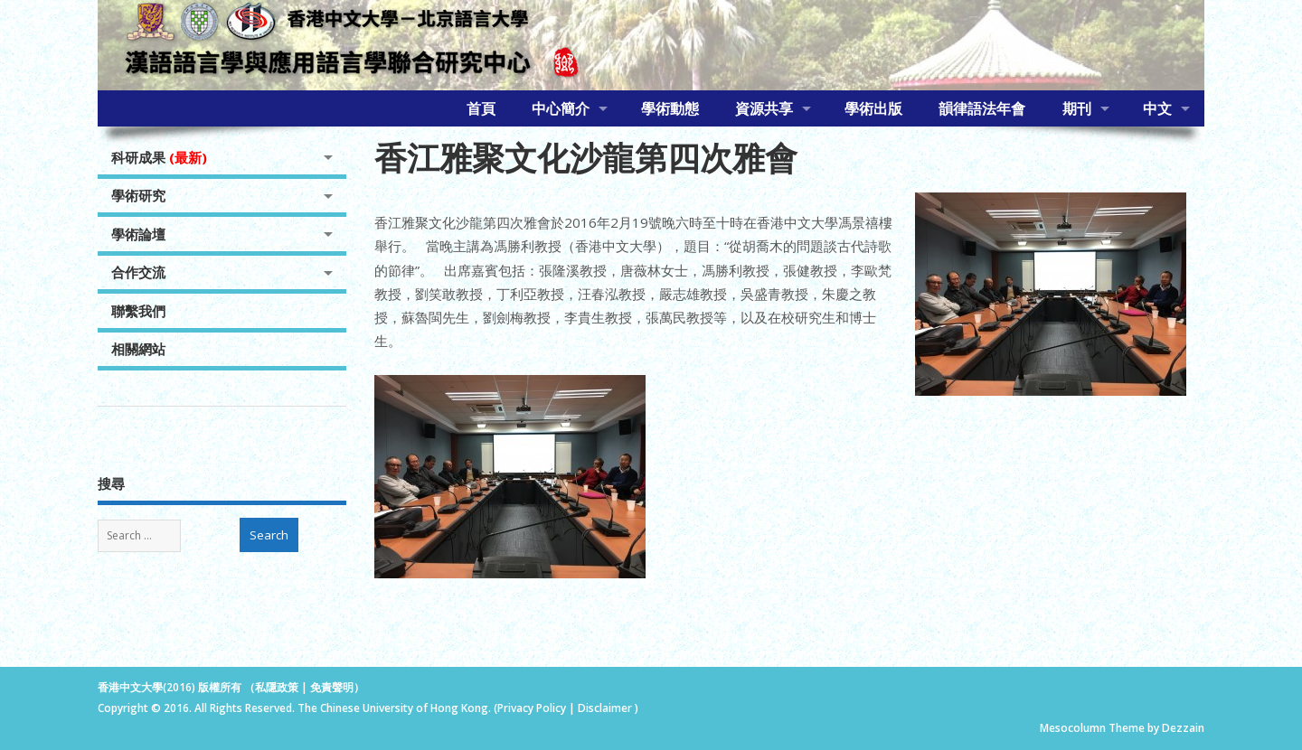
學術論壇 (138, 234)
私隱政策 (276, 687)
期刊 (1076, 108)
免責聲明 (332, 687)
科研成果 (159, 157)
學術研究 (138, 195)
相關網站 (138, 349)
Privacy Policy (531, 708)
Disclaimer (606, 708)
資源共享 (764, 108)
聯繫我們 (138, 311)
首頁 (481, 108)
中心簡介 (561, 108)
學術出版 (873, 108)
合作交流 (138, 272)
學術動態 (670, 108)
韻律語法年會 (982, 108)
